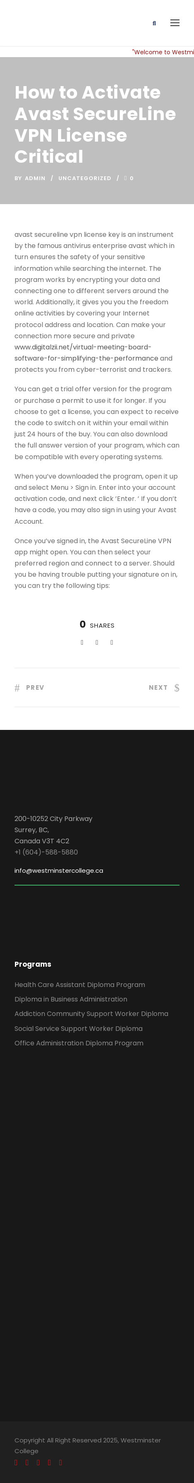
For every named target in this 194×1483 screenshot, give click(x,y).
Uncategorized (85, 178)
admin (35, 178)
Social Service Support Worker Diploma (79, 1028)
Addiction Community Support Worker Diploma (91, 1013)
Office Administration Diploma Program (79, 1043)
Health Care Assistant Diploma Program (80, 984)
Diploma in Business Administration (71, 999)
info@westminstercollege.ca (59, 870)
